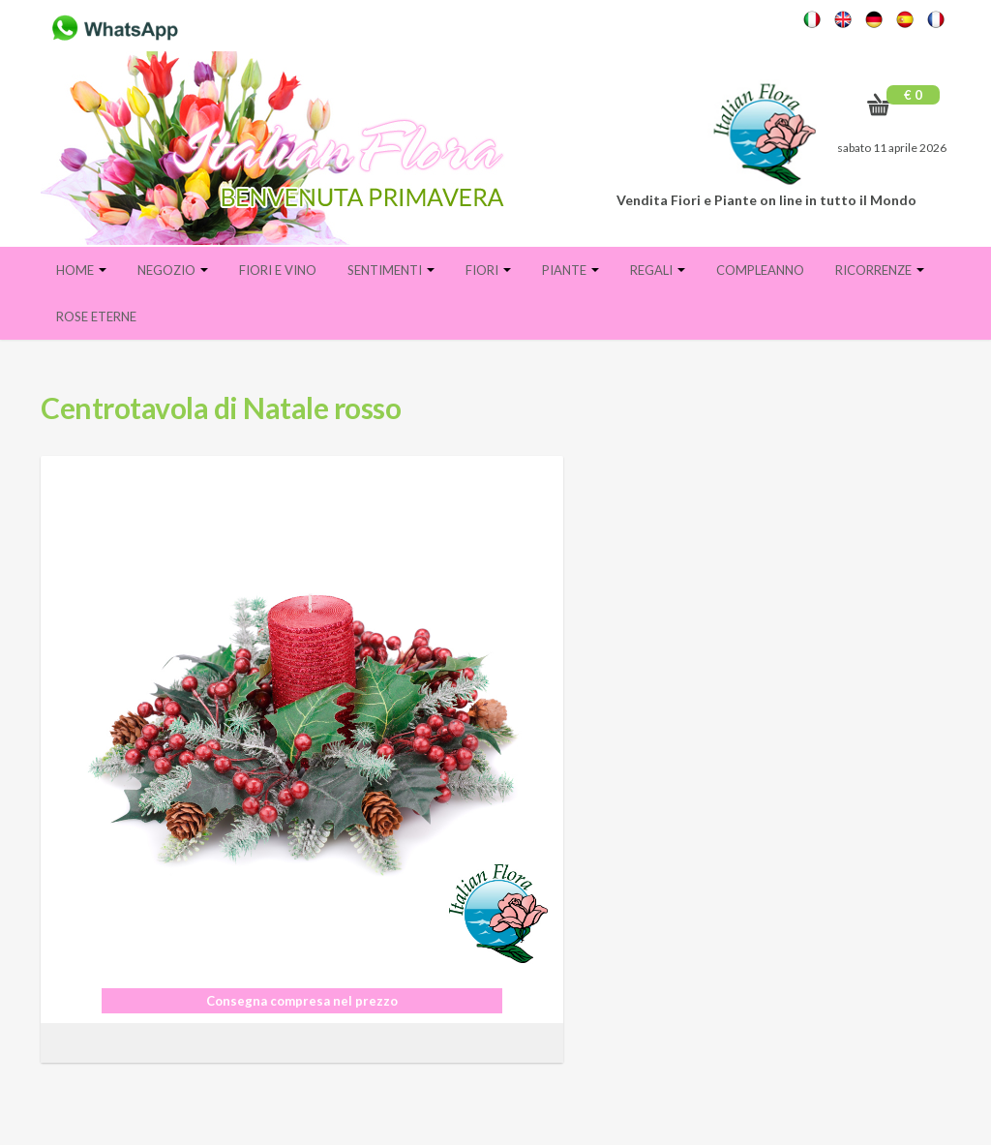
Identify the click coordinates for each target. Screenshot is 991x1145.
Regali (657, 270)
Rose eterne (96, 316)
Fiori (488, 270)
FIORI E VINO (277, 270)
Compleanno (760, 270)
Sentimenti (391, 270)
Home (81, 270)
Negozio (172, 270)
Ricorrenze (879, 270)
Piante (570, 270)
